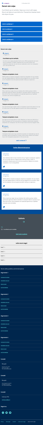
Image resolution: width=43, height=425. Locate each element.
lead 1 (2, 247)
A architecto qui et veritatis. (11, 58)
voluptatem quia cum (5, 280)
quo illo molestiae (4, 287)
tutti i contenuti (21, 140)
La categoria (6, 3)
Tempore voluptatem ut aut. (10, 74)
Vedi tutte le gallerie (21, 234)
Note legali (8, 421)
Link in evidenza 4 (7, 39)
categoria (6, 53)
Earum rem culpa (8, 6)
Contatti (14, 421)
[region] (21, 227)
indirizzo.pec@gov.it (6, 399)
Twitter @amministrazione (21, 147)
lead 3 (2, 256)
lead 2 (2, 251)
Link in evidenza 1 (7, 24)
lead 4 (2, 260)
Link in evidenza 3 (7, 34)
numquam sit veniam (5, 277)
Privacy (2, 421)
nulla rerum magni (21, 421)
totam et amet (3, 284)
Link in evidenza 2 (7, 29)
